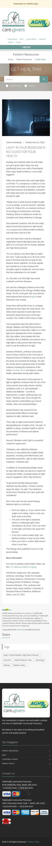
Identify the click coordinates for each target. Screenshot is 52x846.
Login (18, 42)
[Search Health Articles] (22, 79)
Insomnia (7, 660)
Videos (30, 85)
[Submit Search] (44, 79)
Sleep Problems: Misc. (23, 660)
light (33, 297)
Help (22, 39)
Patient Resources (24, 59)
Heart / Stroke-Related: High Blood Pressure (21, 655)
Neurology (40, 660)
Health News (14, 85)
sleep (8, 230)
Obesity (6, 665)
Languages (12, 39)
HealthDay (20, 629)
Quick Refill (31, 39)
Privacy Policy (8, 763)
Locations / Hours (10, 759)
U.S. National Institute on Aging (22, 567)
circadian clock (18, 370)
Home (10, 59)
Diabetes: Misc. (19, 665)
